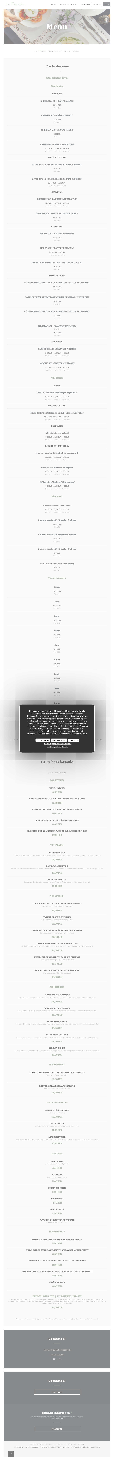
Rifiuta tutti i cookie (59, 740)
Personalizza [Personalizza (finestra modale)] (74, 740)
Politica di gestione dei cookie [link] (57, 747)
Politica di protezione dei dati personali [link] (57, 744)
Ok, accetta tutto (43, 740)
